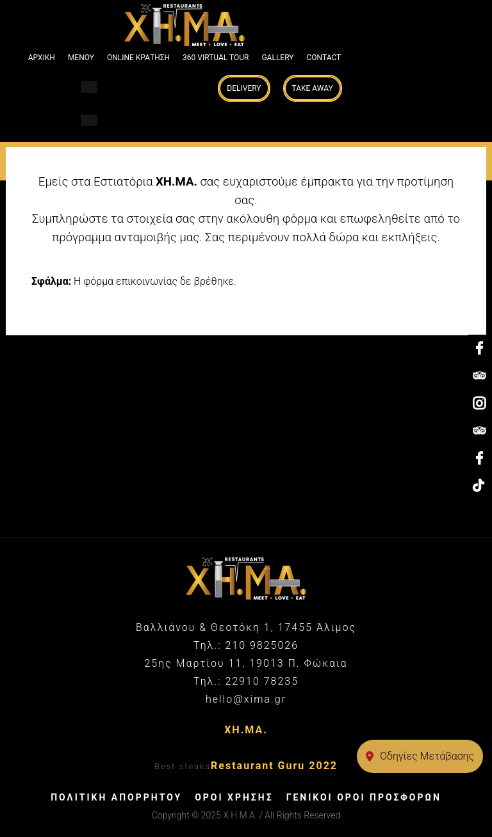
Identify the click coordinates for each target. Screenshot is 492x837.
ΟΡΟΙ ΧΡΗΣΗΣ (234, 797)
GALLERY (277, 57)
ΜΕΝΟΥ (81, 57)
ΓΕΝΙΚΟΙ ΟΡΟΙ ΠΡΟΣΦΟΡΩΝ (363, 797)
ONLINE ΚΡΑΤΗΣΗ (138, 57)
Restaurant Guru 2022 (274, 766)
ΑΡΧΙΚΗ (41, 57)
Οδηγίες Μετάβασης (420, 756)
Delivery (244, 88)
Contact (324, 57)
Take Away (312, 88)
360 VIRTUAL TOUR (216, 57)
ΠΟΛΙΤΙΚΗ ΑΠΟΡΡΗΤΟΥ (116, 797)
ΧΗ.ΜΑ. (246, 730)
